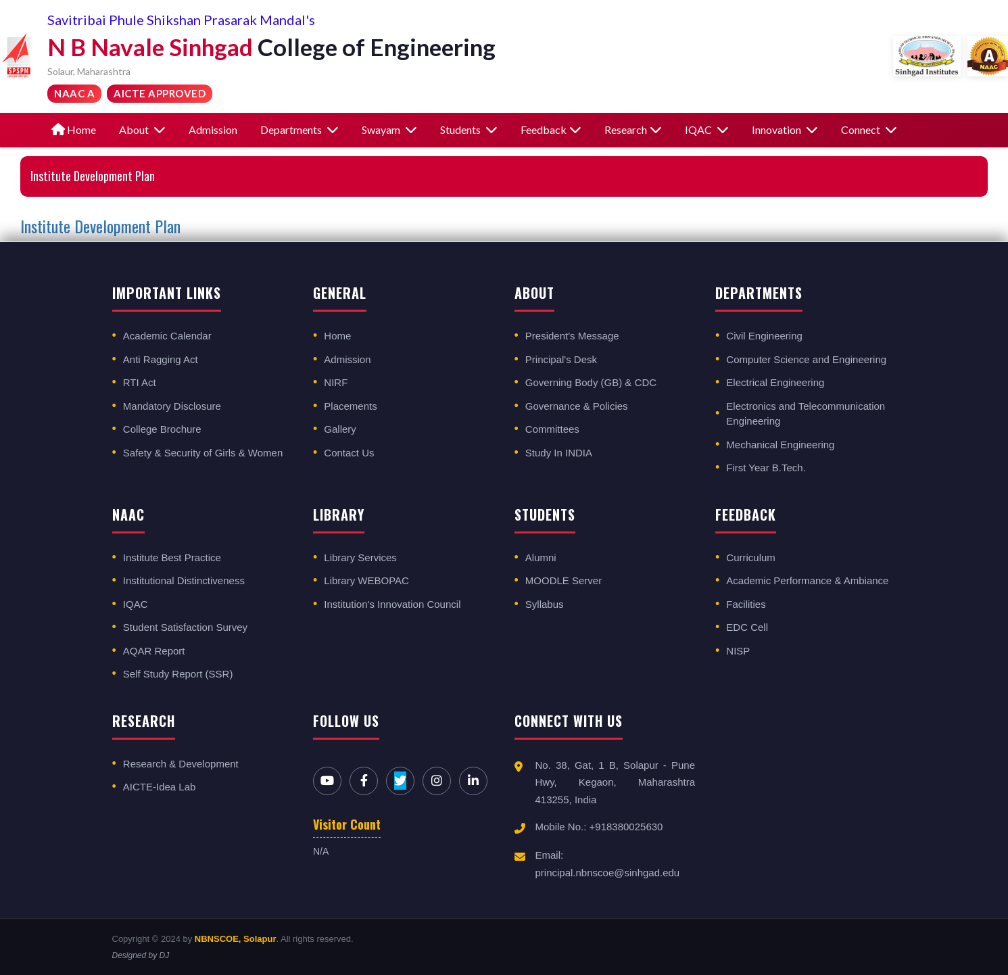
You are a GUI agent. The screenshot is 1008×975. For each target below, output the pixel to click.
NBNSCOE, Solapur (236, 939)
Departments (299, 129)
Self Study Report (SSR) (178, 674)
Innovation (785, 129)
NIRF (335, 382)
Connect (869, 129)
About (142, 129)
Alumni (540, 557)
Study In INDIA (558, 452)
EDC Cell (747, 627)
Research (633, 129)
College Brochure (162, 429)
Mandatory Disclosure (172, 406)
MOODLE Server (563, 580)
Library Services (360, 557)
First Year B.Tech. (766, 467)
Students (469, 129)
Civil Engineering (764, 335)
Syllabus (544, 604)
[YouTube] (327, 781)
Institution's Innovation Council (392, 604)
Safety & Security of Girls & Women (203, 452)
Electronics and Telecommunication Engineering (805, 413)
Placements (350, 406)
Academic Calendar (167, 335)
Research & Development (181, 763)
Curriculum (750, 557)
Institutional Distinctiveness (184, 580)
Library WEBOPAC (366, 580)
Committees (552, 429)
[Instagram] (437, 781)
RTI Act (139, 382)
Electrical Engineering (775, 382)
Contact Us (349, 452)
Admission (213, 129)
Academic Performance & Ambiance (807, 580)
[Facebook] (364, 781)
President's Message (572, 335)
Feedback (551, 129)
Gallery (340, 429)
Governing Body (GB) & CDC (590, 382)
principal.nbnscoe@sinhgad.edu (607, 872)
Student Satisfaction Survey (185, 627)
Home (73, 129)
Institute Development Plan (100, 226)
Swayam (389, 129)
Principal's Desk (561, 359)
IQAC (707, 129)
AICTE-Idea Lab (159, 786)
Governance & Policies (576, 406)
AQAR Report (154, 651)
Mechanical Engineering (780, 444)
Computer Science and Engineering (806, 359)
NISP (738, 651)
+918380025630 (626, 826)
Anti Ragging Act (160, 359)
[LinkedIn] (473, 781)
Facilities (745, 604)
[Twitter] (400, 781)
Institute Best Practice (172, 557)
